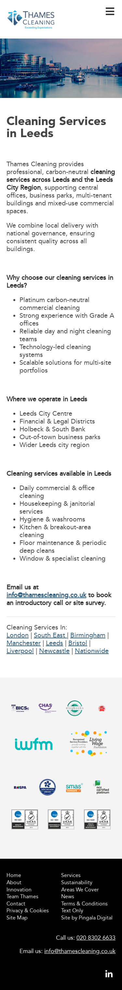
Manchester (24, 643)
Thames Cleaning (31, 31)
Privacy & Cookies (28, 910)
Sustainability (76, 882)
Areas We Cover (80, 889)
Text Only (72, 910)
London (18, 635)
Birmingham (87, 635)
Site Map (17, 918)
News (67, 896)
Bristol (77, 643)
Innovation (19, 889)
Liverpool (20, 651)
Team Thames (22, 896)
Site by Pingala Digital (87, 918)
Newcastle (54, 651)
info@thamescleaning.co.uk (46, 595)
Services (71, 875)
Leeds (54, 643)
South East (50, 635)
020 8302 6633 (95, 937)
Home (14, 875)
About (14, 882)
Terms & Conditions (84, 904)
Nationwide (92, 651)
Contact (16, 904)
